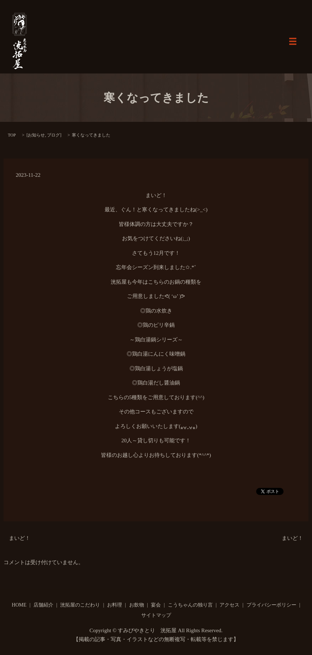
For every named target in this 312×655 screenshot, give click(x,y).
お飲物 (136, 605)
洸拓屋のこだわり (80, 605)
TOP (12, 135)
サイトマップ (156, 615)
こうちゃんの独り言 (190, 605)
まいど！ (19, 538)
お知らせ (36, 135)
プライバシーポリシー (271, 605)
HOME (19, 605)
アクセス (229, 605)
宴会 (156, 605)
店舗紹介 (43, 605)
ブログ (53, 135)
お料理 (114, 605)
